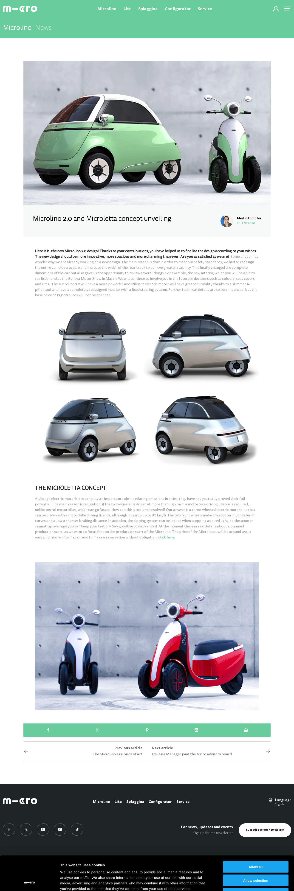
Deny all (255, 862)
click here (166, 537)
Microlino (101, 802)
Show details (241, 882)
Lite (118, 802)
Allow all (256, 835)
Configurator (160, 802)
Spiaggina (135, 802)
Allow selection (255, 848)
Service (182, 802)
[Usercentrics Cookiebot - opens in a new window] (30, 882)
